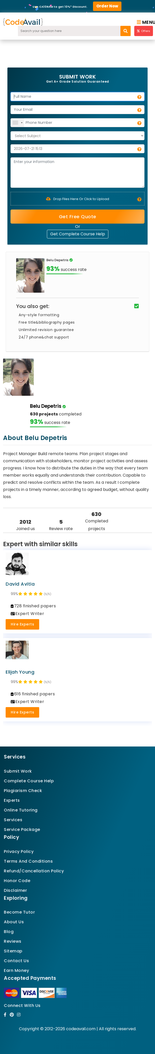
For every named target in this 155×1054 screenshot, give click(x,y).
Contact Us (16, 961)
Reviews (13, 941)
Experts (12, 800)
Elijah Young (20, 672)
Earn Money (16, 970)
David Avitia (20, 584)
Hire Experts (22, 624)
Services (13, 820)
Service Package (22, 829)
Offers (143, 31)
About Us (14, 922)
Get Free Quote (77, 216)
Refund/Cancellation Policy (34, 871)
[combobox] (17, 122)
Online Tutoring (21, 810)
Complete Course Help (29, 781)
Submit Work (18, 771)
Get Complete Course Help (77, 234)
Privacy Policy (19, 851)
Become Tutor (19, 912)
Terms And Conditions (28, 861)
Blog (9, 932)
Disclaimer (15, 890)
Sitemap (13, 951)
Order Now (107, 6)
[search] (125, 31)
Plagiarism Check (23, 791)
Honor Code (17, 881)
